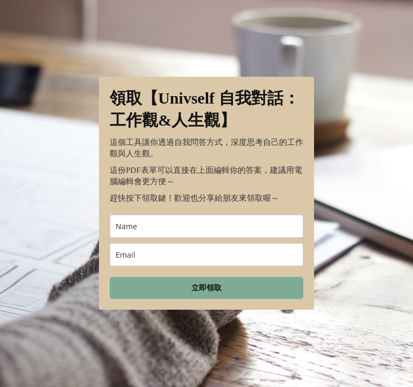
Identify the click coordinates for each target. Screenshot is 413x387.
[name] (206, 226)
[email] (206, 254)
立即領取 (206, 288)
